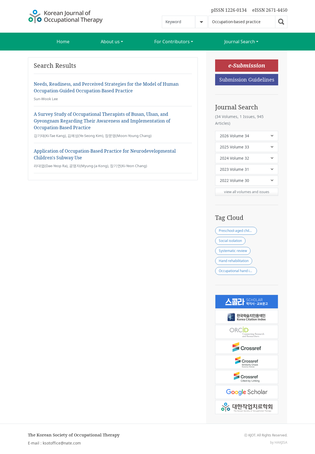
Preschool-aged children (237, 230)
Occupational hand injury (238, 270)
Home (63, 42)
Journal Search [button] (239, 42)
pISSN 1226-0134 (229, 10)
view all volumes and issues (246, 191)
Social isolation (230, 240)
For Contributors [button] (172, 42)
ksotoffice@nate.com (62, 443)
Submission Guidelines (246, 79)
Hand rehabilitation (234, 260)
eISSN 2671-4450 (269, 10)
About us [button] (110, 42)
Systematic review (233, 250)
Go (281, 22)
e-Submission (246, 65)
